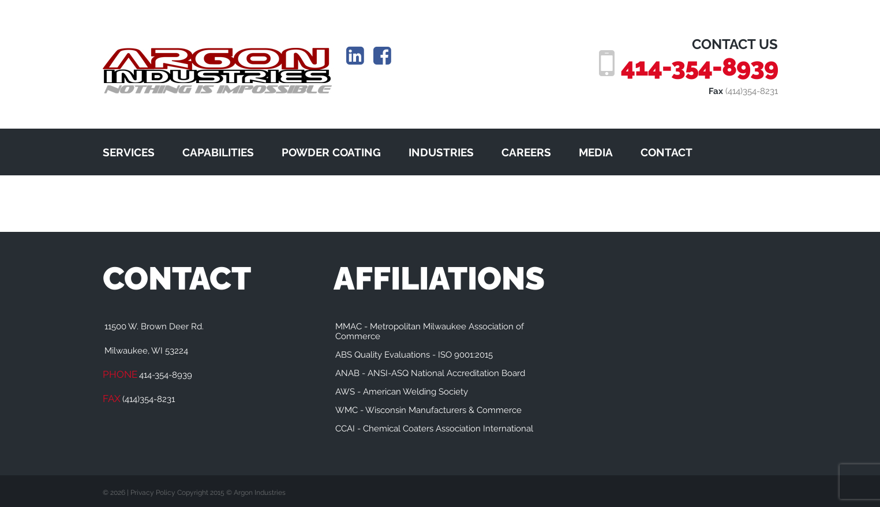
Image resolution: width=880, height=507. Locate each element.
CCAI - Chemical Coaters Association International (434, 428)
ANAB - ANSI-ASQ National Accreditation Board (430, 373)
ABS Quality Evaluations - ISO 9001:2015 (414, 355)
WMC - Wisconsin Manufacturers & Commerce (428, 410)
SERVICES (129, 152)
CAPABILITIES (218, 152)
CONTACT (666, 152)
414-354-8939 (699, 66)
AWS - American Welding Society (401, 391)
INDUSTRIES (441, 152)
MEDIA (596, 152)
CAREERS (526, 152)
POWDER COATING (331, 152)
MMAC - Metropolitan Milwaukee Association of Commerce (429, 331)
